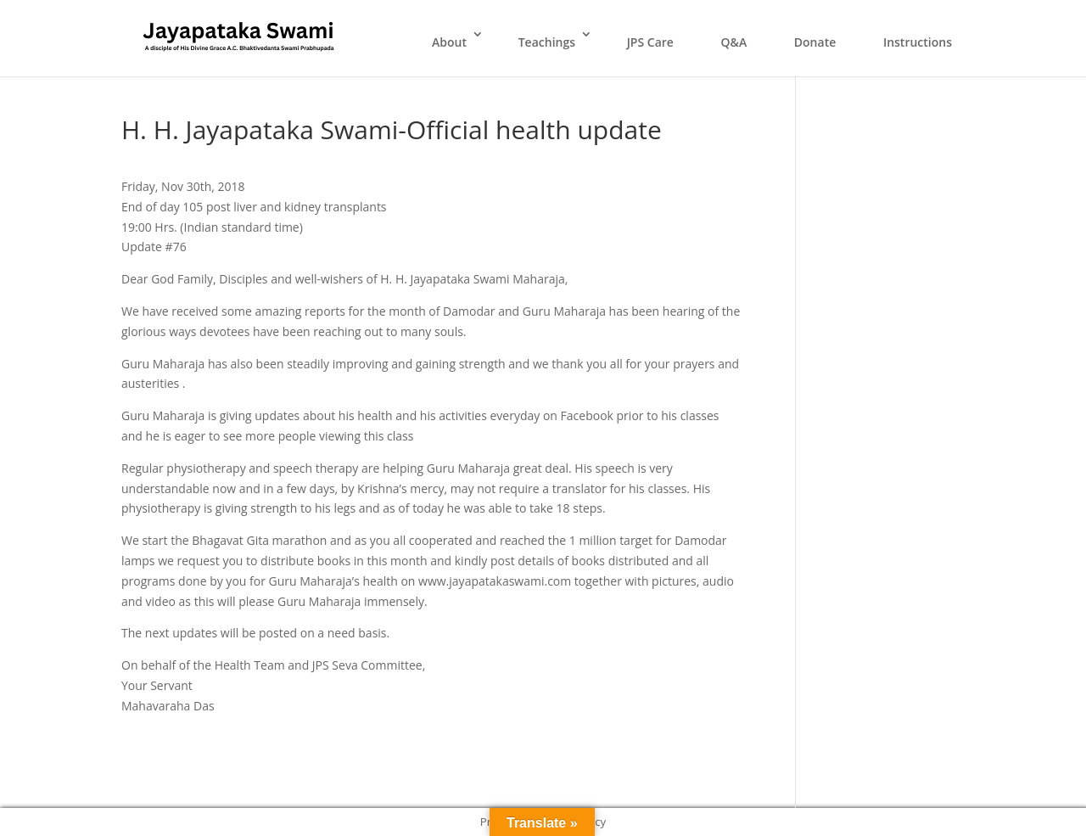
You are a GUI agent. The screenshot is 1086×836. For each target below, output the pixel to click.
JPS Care (650, 42)
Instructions (917, 42)
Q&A (734, 42)
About (449, 42)
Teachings (546, 42)
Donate (815, 42)
